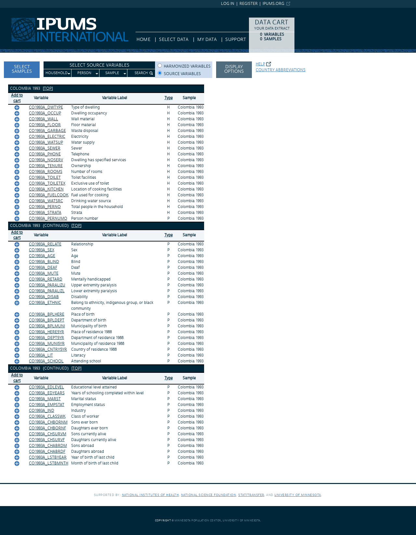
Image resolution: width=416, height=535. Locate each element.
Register (249, 3)
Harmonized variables (187, 66)
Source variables (182, 74)
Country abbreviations (281, 70)
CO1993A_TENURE (46, 165)
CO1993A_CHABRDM (48, 445)
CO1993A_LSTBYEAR (48, 457)
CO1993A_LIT (41, 355)
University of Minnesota (297, 495)
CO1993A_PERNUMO (48, 218)
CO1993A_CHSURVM (47, 434)
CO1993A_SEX (41, 250)
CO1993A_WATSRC (46, 201)
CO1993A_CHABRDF (47, 451)
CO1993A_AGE (42, 256)
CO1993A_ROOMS (45, 171)
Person (84, 73)
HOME (143, 40)
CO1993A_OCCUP (45, 113)
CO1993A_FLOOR (45, 125)
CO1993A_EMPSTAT (46, 404)
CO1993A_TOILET (45, 177)
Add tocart (17, 98)
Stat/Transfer (251, 495)
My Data (207, 40)
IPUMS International (21, 11)
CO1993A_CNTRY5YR (48, 349)
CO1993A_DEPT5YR (46, 337)
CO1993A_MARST (45, 399)
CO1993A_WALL (43, 119)
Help (260, 64)
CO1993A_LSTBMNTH (48, 463)
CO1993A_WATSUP (46, 142)
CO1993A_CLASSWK (47, 416)
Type (168, 98)
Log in (227, 3)
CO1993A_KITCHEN (46, 189)
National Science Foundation (208, 495)
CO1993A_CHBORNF (47, 428)
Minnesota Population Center (198, 520)
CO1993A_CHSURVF (47, 439)
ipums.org (273, 3)
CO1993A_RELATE (45, 244)
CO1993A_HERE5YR (46, 332)
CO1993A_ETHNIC (45, 302)
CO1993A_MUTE (43, 273)
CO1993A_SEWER (44, 148)
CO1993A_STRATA (45, 212)
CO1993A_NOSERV (46, 160)
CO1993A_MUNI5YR (47, 343)
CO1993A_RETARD (45, 279)
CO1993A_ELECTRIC (47, 136)
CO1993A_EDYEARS (47, 393)
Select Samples (22, 69)
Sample (112, 73)
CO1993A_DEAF (43, 267)
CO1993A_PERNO (45, 206)
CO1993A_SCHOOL (46, 361)
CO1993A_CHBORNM (48, 422)
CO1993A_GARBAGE (47, 130)
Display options (234, 69)
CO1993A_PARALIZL (47, 291)
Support (235, 40)
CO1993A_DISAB (44, 296)
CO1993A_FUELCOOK (49, 195)
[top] (48, 88)
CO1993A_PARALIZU (47, 285)
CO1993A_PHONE (45, 154)
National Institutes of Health (150, 495)
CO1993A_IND (41, 410)
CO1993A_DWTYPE (46, 107)
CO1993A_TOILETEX (47, 183)
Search (141, 73)
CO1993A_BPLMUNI (47, 326)
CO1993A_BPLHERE (46, 314)
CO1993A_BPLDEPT (46, 320)
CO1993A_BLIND (44, 261)
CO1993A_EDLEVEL (46, 387)
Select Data (173, 40)
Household (57, 73)
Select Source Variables (99, 65)
